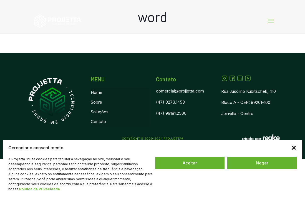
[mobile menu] (271, 21)
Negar (262, 163)
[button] (294, 148)
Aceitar (190, 163)
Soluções (100, 111)
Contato (98, 121)
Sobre (96, 102)
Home (96, 92)
